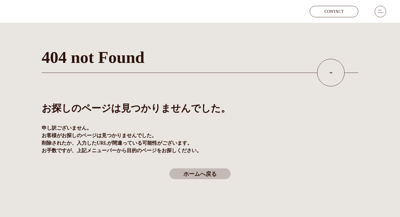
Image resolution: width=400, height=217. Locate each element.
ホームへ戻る (200, 174)
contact (334, 11)
